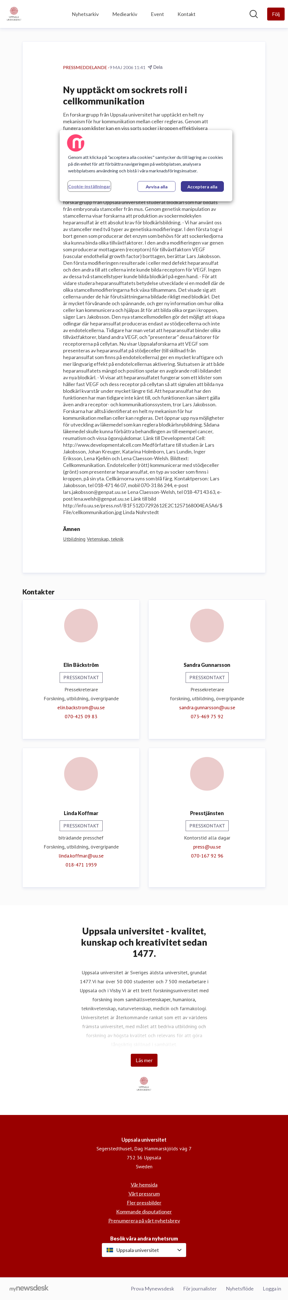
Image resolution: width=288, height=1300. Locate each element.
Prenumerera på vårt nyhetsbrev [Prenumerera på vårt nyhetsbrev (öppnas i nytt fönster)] (144, 1220)
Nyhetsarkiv (85, 14)
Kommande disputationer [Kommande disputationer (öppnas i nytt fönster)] (144, 1211)
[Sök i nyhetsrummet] (253, 14)
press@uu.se (207, 846)
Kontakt (186, 14)
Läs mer (144, 1060)
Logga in (272, 1288)
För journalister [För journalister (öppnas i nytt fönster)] (200, 1288)
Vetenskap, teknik (105, 539)
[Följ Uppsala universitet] (276, 14)
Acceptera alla (202, 186)
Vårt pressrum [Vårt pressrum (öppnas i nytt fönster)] (144, 1193)
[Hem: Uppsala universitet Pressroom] (14, 14)
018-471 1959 (81, 864)
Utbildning (74, 539)
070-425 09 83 (81, 716)
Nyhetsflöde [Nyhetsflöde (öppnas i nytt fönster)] (240, 1288)
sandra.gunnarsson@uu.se (207, 707)
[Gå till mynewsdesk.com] (29, 1288)
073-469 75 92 (207, 716)
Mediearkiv (124, 14)
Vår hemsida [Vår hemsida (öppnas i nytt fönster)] (144, 1185)
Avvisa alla (157, 186)
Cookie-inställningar (89, 186)
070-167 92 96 (207, 855)
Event (157, 14)
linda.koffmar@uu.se (81, 855)
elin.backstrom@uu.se (81, 707)
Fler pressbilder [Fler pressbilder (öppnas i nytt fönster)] (144, 1202)
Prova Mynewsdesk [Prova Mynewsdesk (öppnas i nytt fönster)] (152, 1288)
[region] (146, 165)
